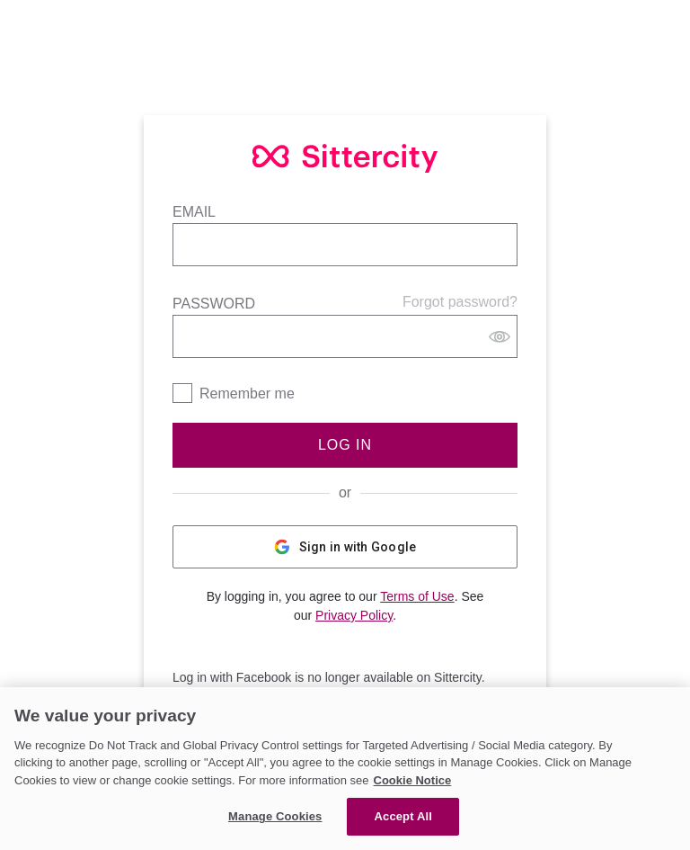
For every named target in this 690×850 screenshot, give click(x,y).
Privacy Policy (354, 615)
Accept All (403, 816)
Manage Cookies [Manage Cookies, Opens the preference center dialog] (275, 816)
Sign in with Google (345, 547)
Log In (345, 444)
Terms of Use (417, 596)
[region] (345, 768)
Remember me (247, 393)
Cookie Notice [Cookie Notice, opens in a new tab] (413, 780)
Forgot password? (460, 301)
